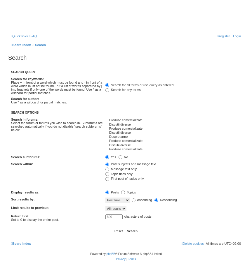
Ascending (142, 200)
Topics (128, 192)
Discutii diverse (173, 125)
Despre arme (173, 137)
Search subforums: (25, 157)
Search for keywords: (27, 79)
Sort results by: (23, 199)
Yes (110, 157)
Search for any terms (123, 89)
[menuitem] (33, 36)
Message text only (121, 169)
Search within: (22, 164)
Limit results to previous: (30, 207)
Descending (165, 200)
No (123, 157)
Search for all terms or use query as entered (139, 85)
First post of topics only (124, 178)
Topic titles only (119, 174)
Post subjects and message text (130, 164)
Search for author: (25, 99)
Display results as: (25, 192)
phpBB (111, 254)
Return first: (20, 216)
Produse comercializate (173, 120)
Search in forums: (25, 119)
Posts (112, 192)
